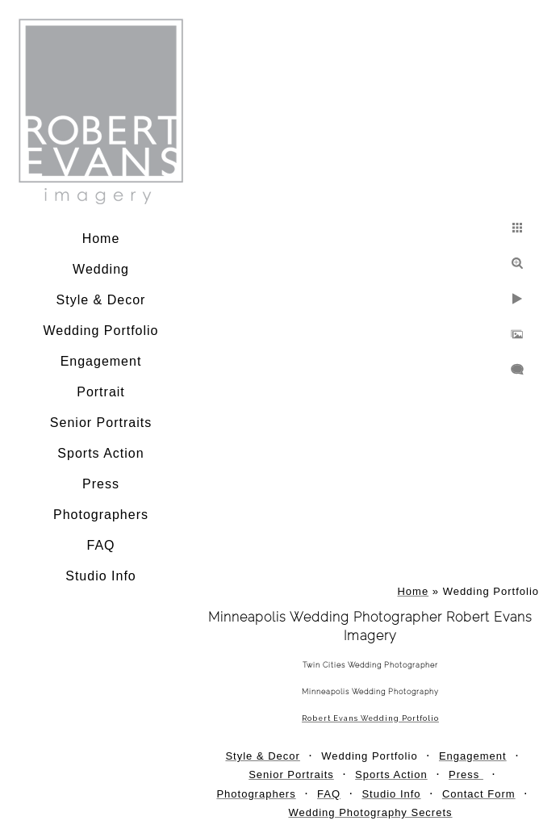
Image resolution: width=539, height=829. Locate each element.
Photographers (100, 514)
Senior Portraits (101, 422)
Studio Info (100, 576)
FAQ (100, 545)
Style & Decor (101, 300)
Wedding (101, 269)
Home (101, 238)
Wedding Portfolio (101, 330)
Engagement (101, 361)
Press (100, 484)
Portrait (101, 392)
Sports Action (100, 453)
